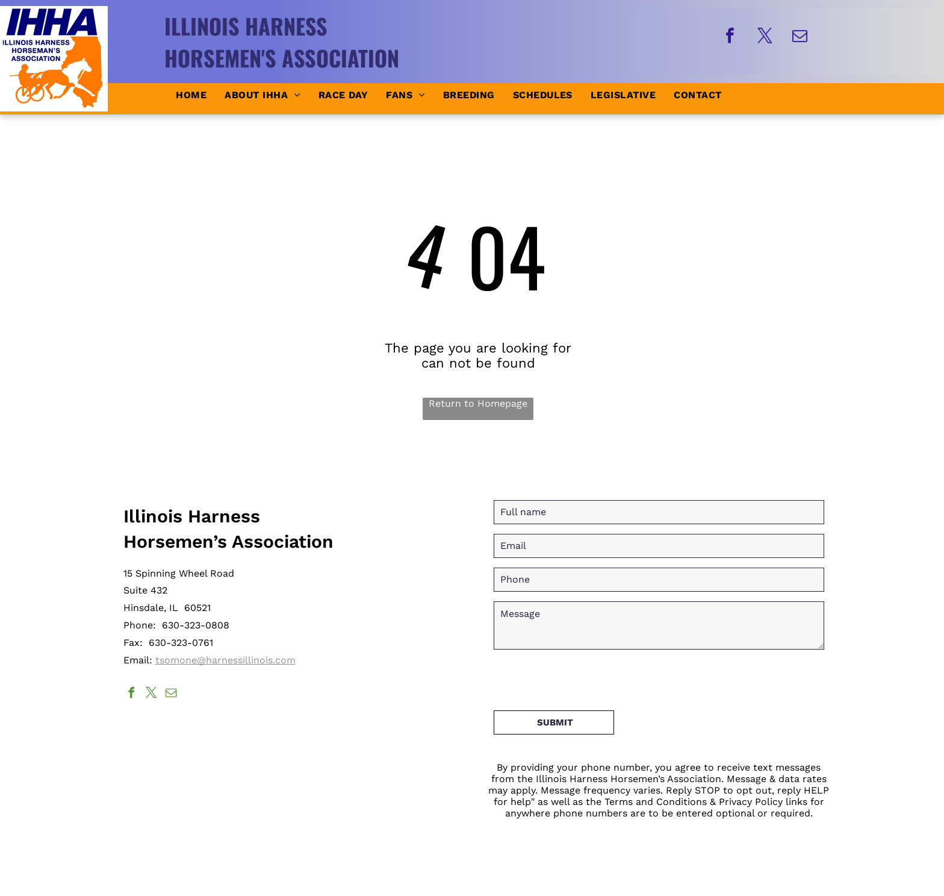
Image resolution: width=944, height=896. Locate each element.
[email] (799, 37)
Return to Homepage (478, 403)
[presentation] (585, 674)
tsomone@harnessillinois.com (225, 660)
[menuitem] (191, 95)
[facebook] (729, 37)
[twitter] (764, 37)
